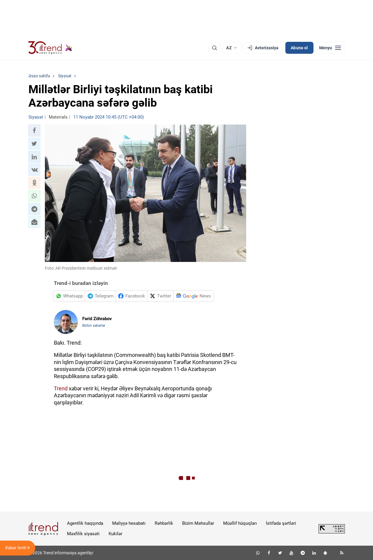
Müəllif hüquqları (240, 523)
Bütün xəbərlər (93, 325)
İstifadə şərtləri (281, 523)
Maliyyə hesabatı (129, 523)
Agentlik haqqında (85, 523)
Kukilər (115, 533)
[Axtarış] (214, 48)
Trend (61, 388)
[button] (34, 130)
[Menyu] (330, 48)
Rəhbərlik (164, 523)
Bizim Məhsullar (198, 523)
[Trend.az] (50, 47)
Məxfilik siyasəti (83, 533)
